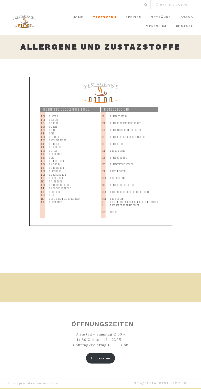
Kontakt (184, 26)
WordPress (51, 383)
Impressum (155, 26)
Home (78, 17)
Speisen (133, 17)
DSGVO (186, 17)
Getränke (161, 17)
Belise (12, 383)
